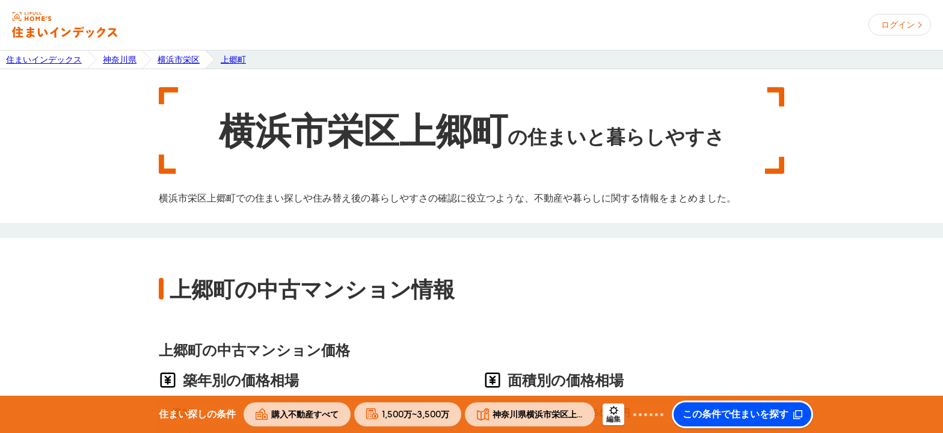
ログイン (898, 24)
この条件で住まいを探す (735, 414)
